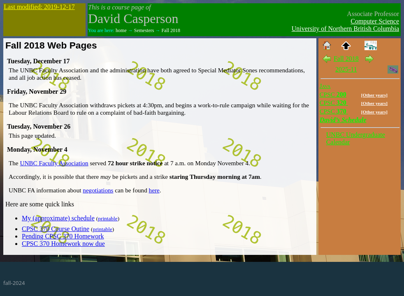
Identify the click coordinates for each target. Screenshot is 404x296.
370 (334, 111)
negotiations (98, 190)
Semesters (144, 30)
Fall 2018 (170, 30)
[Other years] (374, 94)
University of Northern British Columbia (345, 28)
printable (107, 218)
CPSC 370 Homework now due (63, 243)
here (154, 190)
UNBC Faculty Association (54, 163)
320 (334, 102)
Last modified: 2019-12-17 (39, 6)
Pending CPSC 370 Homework (63, 236)
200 (333, 94)
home (121, 30)
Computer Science (375, 21)
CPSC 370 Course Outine (55, 228)
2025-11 (346, 69)
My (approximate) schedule (58, 218)
